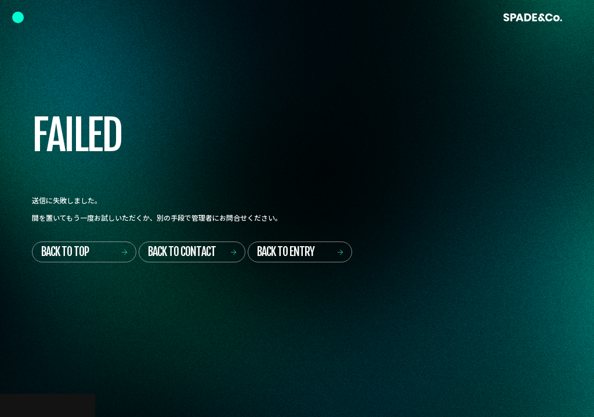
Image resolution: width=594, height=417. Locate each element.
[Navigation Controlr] (18, 17)
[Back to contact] (192, 252)
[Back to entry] (300, 252)
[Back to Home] (533, 17)
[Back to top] (84, 252)
